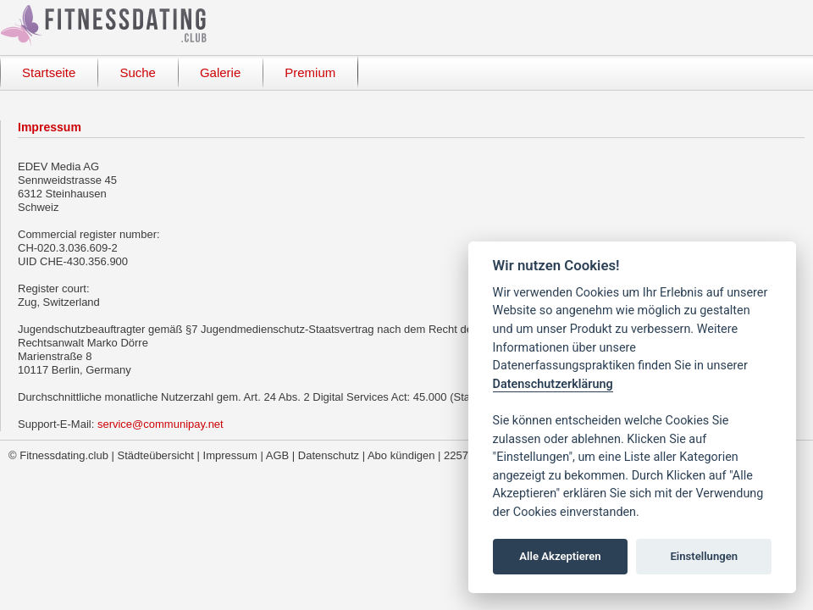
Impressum (230, 455)
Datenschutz (328, 455)
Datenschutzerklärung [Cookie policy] (553, 384)
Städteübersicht (156, 455)
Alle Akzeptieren (559, 556)
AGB (277, 455)
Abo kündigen (401, 455)
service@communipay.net (160, 424)
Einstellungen (704, 556)
